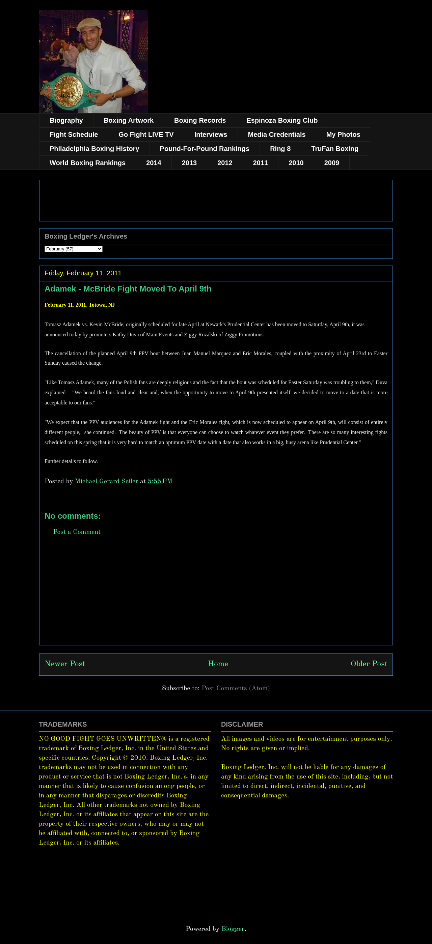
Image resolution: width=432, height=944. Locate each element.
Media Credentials (277, 134)
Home (218, 664)
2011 (260, 162)
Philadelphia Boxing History (94, 148)
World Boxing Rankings (88, 162)
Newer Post (65, 664)
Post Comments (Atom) (235, 688)
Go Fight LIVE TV (145, 134)
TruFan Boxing (334, 148)
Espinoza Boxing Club (282, 120)
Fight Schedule (74, 134)
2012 (225, 162)
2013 (189, 162)
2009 (332, 162)
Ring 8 (280, 148)
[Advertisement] (216, 598)
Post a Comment (77, 532)
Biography (66, 120)
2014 (153, 162)
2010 (296, 162)
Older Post (369, 664)
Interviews (210, 134)
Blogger (232, 929)
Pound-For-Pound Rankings (205, 148)
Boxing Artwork (129, 120)
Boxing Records (200, 120)
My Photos (343, 134)
